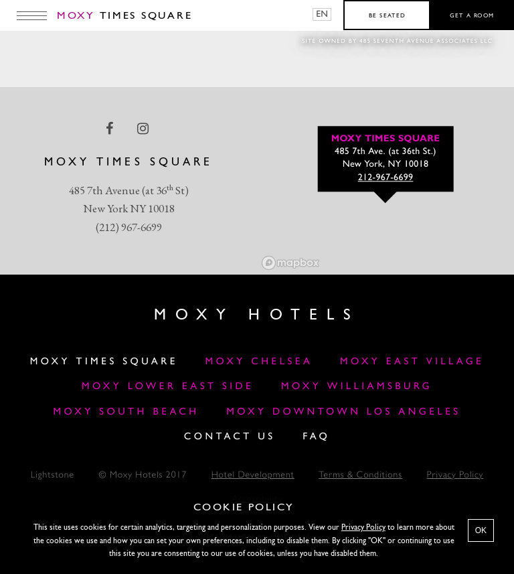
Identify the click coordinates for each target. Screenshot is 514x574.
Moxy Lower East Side (168, 387)
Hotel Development (252, 476)
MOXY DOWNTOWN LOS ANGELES (343, 412)
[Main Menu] (32, 15)
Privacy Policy (455, 476)
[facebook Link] (110, 129)
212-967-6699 (386, 178)
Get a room (472, 16)
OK (481, 530)
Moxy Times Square (104, 362)
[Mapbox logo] (290, 263)
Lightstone (52, 476)
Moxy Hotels (256, 315)
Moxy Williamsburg (356, 387)
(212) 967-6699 (129, 227)
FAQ (316, 437)
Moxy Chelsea (259, 362)
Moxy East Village (412, 362)
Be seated (387, 16)
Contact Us (230, 437)
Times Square (124, 16)
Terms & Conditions (360, 476)
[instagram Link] (144, 129)
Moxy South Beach (126, 412)
